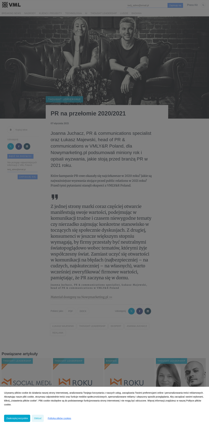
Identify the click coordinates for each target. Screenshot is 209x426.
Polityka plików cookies (59, 418)
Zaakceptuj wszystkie (17, 418)
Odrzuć (37, 418)
